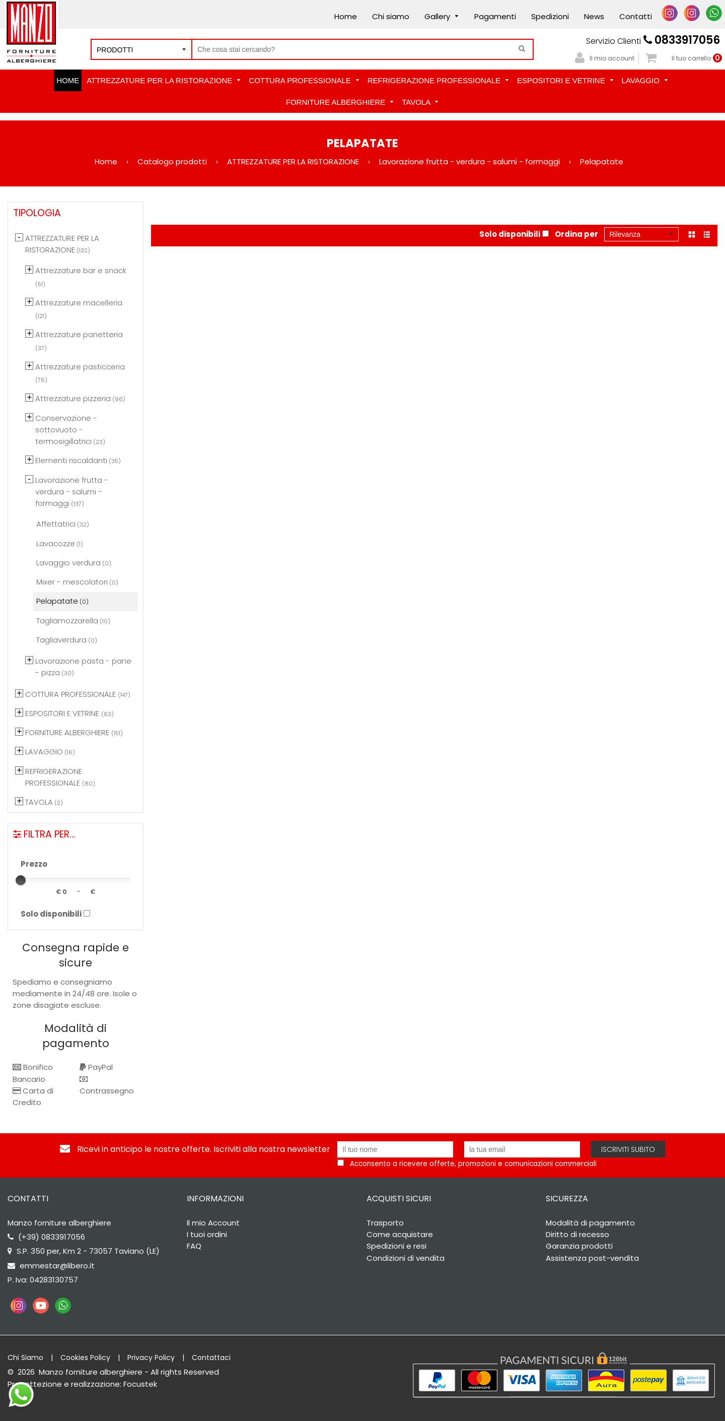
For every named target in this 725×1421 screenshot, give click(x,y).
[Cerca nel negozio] (362, 49)
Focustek (140, 1384)
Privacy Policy (151, 1357)
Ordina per (576, 234)
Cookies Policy (85, 1357)
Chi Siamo (25, 1357)
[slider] (21, 880)
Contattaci (211, 1357)
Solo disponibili (509, 234)
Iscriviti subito (628, 1149)
